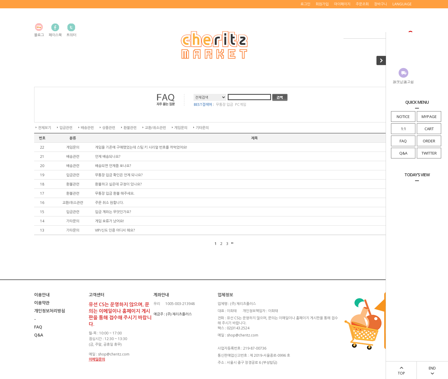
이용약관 (42, 303)
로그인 (305, 4)
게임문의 (180, 127)
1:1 (403, 128)
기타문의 (202, 127)
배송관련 (87, 127)
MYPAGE (429, 116)
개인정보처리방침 (49, 311)
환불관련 (130, 127)
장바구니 (380, 4)
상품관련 (108, 127)
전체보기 (44, 127)
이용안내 (42, 295)
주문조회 (362, 4)
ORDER (429, 141)
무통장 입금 (224, 104)
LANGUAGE (401, 4)
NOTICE (403, 116)
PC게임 (240, 104)
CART (429, 128)
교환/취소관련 (155, 127)
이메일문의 (97, 359)
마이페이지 (342, 4)
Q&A (403, 153)
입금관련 (65, 127)
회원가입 (322, 4)
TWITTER (429, 153)
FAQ (403, 141)
